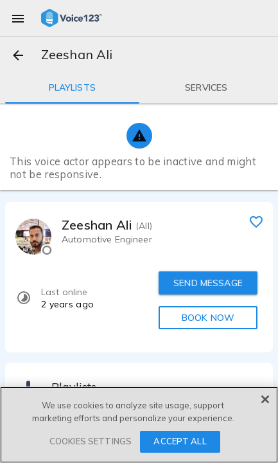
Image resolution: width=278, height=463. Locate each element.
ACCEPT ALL (179, 441)
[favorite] (256, 221)
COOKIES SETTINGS (90, 441)
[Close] (265, 399)
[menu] (18, 18)
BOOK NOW (208, 317)
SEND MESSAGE (208, 283)
